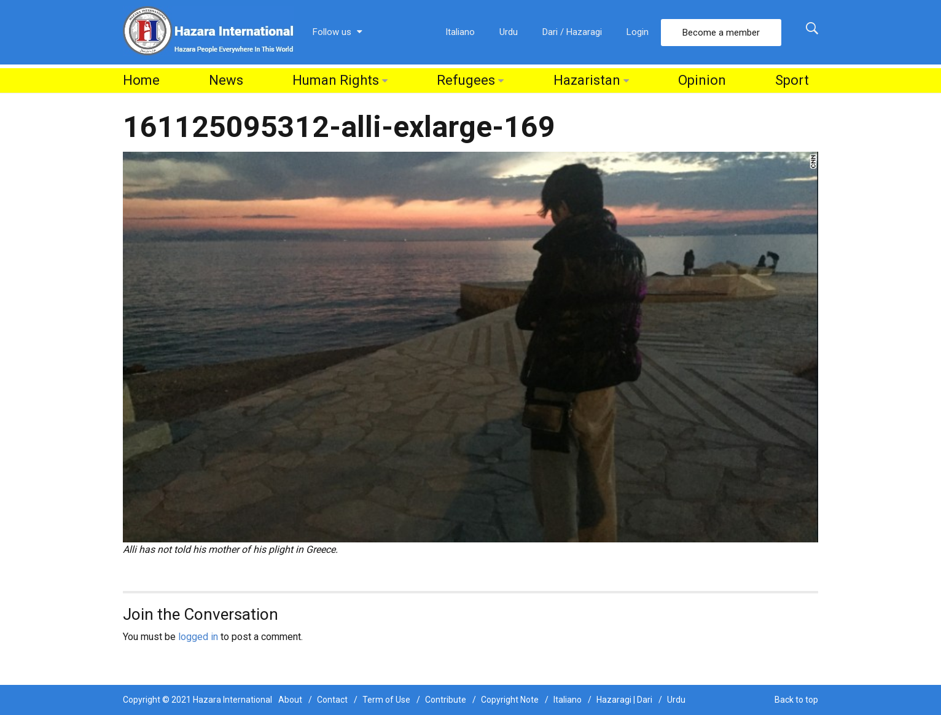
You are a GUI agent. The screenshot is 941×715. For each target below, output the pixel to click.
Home (141, 80)
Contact (332, 700)
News (226, 80)
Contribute (445, 700)
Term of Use (386, 700)
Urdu (508, 31)
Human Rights (335, 80)
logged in (198, 637)
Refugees (466, 80)
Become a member (721, 32)
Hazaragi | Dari (624, 700)
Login (638, 31)
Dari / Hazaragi (572, 31)
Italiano (460, 31)
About (290, 700)
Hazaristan (586, 80)
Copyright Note (510, 700)
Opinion (702, 80)
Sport (792, 80)
